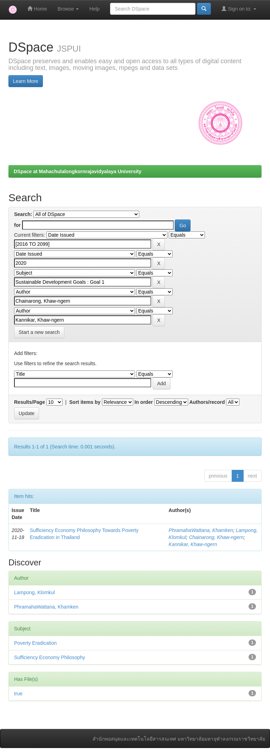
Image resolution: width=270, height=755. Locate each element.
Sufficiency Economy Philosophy (49, 657)
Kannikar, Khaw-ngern (193, 544)
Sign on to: (238, 9)
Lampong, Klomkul (34, 592)
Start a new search (39, 332)
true (18, 693)
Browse (68, 9)
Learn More (25, 81)
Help (94, 9)
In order (144, 402)
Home (37, 9)
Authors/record (207, 402)
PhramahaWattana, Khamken (201, 530)
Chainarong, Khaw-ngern (216, 537)
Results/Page (29, 402)
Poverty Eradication (35, 643)
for (17, 225)
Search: (23, 214)
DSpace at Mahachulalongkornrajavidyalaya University (77, 171)
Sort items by (85, 402)
